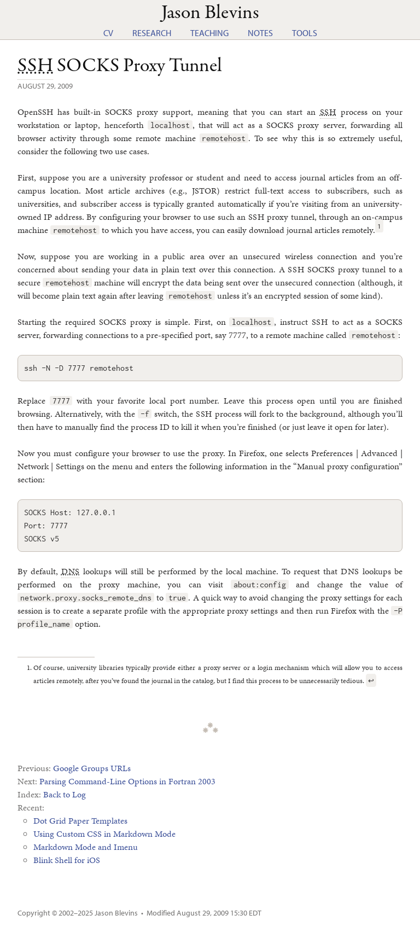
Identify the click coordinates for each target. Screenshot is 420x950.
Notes (260, 32)
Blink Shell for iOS (66, 860)
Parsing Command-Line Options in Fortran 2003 (127, 781)
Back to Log (64, 794)
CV (108, 32)
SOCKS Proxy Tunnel (120, 66)
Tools (304, 32)
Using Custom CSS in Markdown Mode (104, 833)
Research (151, 32)
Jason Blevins (116, 913)
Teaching (209, 32)
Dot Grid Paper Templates (80, 820)
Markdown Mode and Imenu (85, 847)
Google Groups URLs (92, 768)
